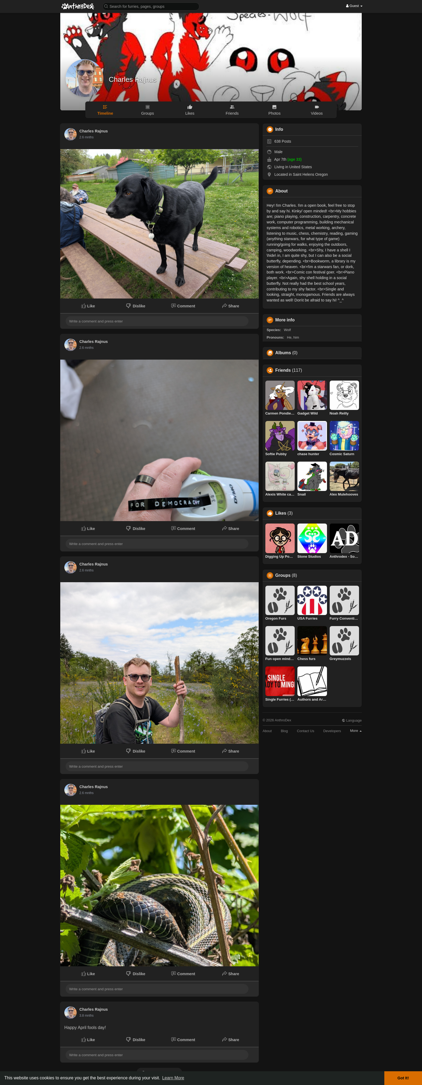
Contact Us (305, 731)
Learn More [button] (173, 1078)
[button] (151, 6)
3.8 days (85, 137)
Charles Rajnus (133, 79)
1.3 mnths (86, 1015)
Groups (283, 575)
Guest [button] (354, 6)
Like (88, 305)
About (267, 731)
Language (352, 720)
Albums (283, 353)
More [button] (356, 731)
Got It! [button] (403, 1078)
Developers (332, 731)
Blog (284, 731)
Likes (280, 513)
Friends (283, 370)
